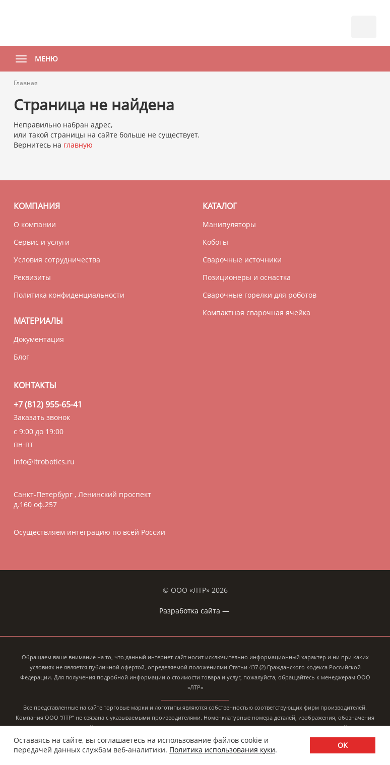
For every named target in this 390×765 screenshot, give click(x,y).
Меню (34, 58)
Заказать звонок (42, 417)
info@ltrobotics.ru (44, 461)
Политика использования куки (222, 749)
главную (78, 145)
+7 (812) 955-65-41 (48, 404)
